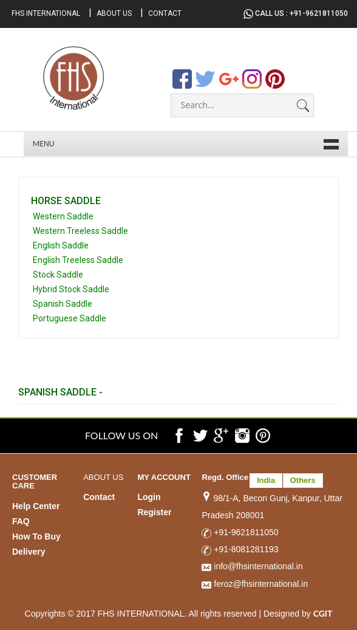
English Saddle (61, 245)
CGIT (323, 612)
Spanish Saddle (62, 304)
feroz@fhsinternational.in (255, 583)
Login (148, 497)
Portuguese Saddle (69, 318)
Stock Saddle (58, 274)
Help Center (36, 506)
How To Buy (36, 536)
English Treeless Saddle (78, 260)
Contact (165, 13)
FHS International (46, 13)
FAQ (21, 521)
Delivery (28, 551)
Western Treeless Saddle (80, 231)
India (266, 480)
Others (303, 480)
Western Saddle (63, 216)
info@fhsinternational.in (252, 566)
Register (154, 512)
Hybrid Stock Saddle (71, 289)
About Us (114, 13)
